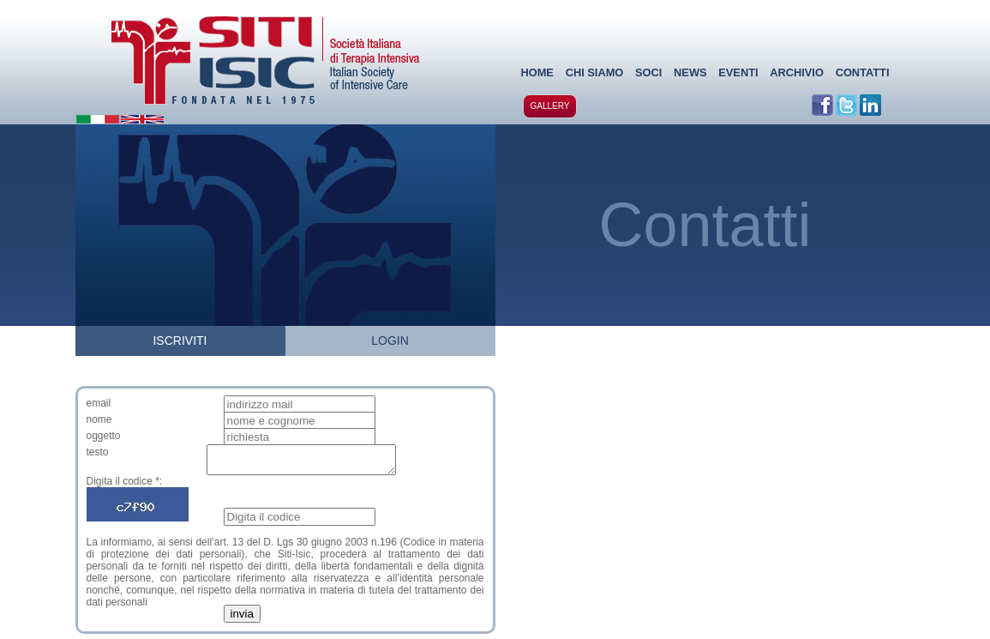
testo (98, 452)
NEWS (690, 72)
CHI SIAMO (595, 72)
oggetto (104, 436)
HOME (537, 72)
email (99, 403)
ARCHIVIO (797, 72)
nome (99, 419)
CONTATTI (863, 72)
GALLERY (550, 106)
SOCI (648, 72)
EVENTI (738, 72)
